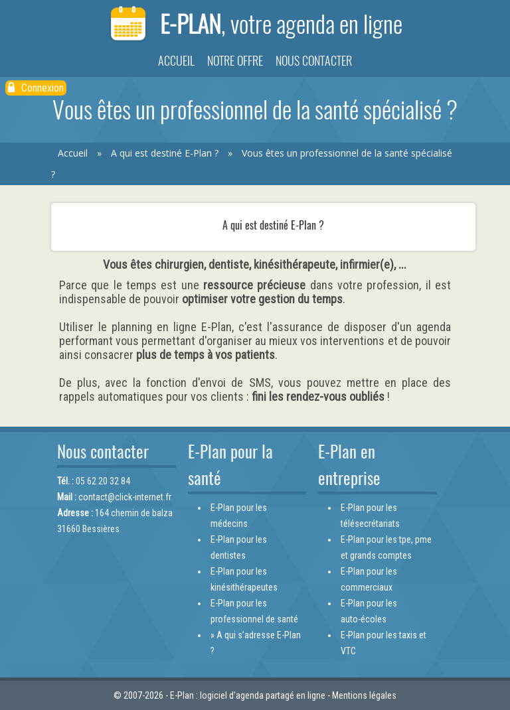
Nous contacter (314, 60)
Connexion (36, 88)
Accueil (176, 60)
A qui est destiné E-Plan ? (164, 153)
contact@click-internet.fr (124, 497)
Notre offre (235, 60)
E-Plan (255, 25)
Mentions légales (364, 695)
